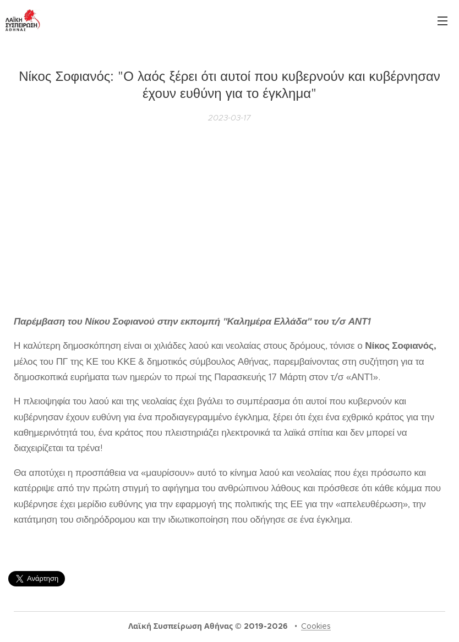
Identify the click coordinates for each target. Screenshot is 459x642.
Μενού (442, 20)
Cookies (316, 626)
